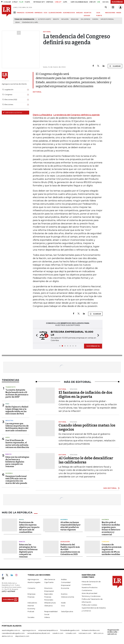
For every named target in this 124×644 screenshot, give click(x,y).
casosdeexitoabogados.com (13, 633)
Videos (47, 617)
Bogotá (56, 19)
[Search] (105, 7)
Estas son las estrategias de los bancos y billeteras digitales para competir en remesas (17, 462)
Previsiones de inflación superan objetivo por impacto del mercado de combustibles (29, 527)
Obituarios (48, 606)
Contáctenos (87, 590)
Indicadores (32, 603)
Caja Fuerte (49, 582)
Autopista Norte (44, 19)
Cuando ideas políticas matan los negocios (87, 427)
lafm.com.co (98, 633)
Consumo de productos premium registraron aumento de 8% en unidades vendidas (112, 549)
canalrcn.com (57, 633)
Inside (63, 603)
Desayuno (74, 19)
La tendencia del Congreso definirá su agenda (76, 115)
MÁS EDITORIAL (110, 488)
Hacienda (9, 473)
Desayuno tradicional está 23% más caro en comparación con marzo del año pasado (16, 479)
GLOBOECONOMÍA (55, 12)
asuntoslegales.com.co (11, 630)
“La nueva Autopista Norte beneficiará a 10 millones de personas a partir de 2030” (16, 393)
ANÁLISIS (79, 12)
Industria (9, 420)
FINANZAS (20, 12)
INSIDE (118, 12)
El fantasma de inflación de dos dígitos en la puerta (85, 394)
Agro (7, 437)
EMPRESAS (39, 12)
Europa (95, 19)
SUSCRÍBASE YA (93, 346)
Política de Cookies (89, 605)
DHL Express (85, 19)
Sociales (31, 617)
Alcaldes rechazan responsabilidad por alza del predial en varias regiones (70, 526)
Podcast (31, 611)
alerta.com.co (7, 636)
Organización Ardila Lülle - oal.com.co (113, 632)
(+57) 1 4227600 (8, 591)
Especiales (48, 594)
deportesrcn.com (22, 636)
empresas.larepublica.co (48, 630)
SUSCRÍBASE (117, 2)
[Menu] (15, 12)
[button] (36, 335)
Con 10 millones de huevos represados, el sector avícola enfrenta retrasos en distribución (17, 443)
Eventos (64, 594)
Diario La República (42, 115)
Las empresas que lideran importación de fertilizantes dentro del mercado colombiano (17, 427)
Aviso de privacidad (89, 593)
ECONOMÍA (30, 12)
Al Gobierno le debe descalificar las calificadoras (86, 460)
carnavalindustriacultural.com (38, 633)
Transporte (10, 387)
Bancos (8, 454)
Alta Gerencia (49, 579)
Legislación (65, 541)
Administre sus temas (12, 112)
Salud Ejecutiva (67, 611)
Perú (7, 404)
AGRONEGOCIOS (69, 12)
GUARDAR (115, 66)
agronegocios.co (29, 630)
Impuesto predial (107, 19)
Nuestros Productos (89, 587)
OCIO (45, 12)
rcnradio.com (71, 633)
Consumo (105, 541)
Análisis (64, 579)
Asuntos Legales (34, 582)
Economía (65, 588)
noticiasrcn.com (85, 633)
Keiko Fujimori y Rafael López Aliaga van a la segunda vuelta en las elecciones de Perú (16, 410)
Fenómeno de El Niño (30, 22)
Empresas (31, 594)
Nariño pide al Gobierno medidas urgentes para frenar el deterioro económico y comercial (111, 528)
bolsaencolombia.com (91, 630)
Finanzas (31, 597)
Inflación (65, 19)
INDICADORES (110, 12)
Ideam (17, 22)
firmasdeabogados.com (69, 630)
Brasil (21, 519)
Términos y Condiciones (91, 596)
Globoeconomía (67, 597)
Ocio (63, 606)
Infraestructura (50, 603)
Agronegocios (33, 579)
